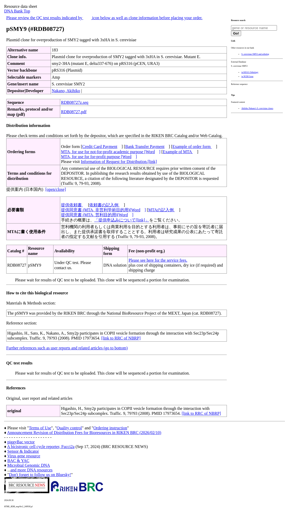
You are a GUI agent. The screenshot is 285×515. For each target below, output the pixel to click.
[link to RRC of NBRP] (120, 338)
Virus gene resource (23, 456)
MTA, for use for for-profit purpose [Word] (99, 156)
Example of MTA (178, 152)
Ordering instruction (110, 428)
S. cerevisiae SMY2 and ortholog (255, 54)
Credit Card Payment (99, 146)
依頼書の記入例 (104, 205)
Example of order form (192, 146)
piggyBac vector (21, 442)
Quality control (69, 428)
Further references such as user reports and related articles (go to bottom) (67, 348)
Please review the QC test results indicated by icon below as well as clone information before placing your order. (104, 18)
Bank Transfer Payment (145, 146)
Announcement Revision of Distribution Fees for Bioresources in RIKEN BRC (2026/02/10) (84, 432)
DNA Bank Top (17, 11)
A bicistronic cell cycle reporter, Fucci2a (40, 446)
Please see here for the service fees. (157, 260)
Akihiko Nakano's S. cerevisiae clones (257, 108)
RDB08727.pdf (73, 112)
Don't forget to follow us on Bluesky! (40, 474)
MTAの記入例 (161, 210)
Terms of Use (40, 428)
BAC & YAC (18, 460)
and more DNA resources (31, 470)
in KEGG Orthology (249, 72)
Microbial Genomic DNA (28, 465)
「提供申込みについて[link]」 (121, 220)
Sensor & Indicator (23, 451)
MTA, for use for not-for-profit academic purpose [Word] (110, 152)
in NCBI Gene (247, 76)
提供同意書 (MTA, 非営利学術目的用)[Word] (103, 210)
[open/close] (55, 189)
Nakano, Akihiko (66, 91)
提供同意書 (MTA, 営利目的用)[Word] (97, 215)
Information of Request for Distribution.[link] (119, 161)
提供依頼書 (72, 205)
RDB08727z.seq (74, 102)
